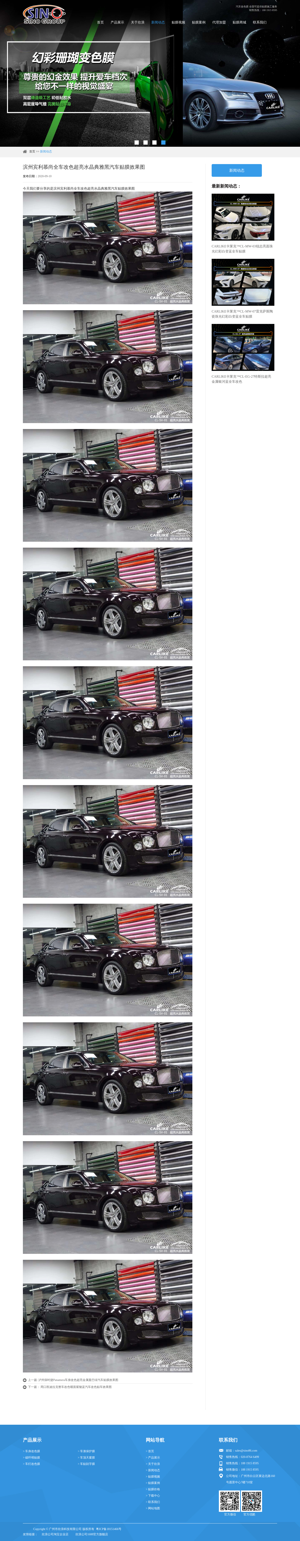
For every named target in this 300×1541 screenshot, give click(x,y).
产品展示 (117, 22)
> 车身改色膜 (31, 1451)
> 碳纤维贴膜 (31, 1457)
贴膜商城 (239, 22)
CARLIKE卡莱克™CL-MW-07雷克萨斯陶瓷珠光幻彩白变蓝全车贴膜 (242, 314)
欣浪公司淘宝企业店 (55, 1534)
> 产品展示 (153, 1457)
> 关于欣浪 (153, 1464)
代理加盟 (219, 22)
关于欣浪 (137, 22)
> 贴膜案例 (153, 1483)
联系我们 (260, 22)
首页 (100, 22)
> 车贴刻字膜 (86, 1464)
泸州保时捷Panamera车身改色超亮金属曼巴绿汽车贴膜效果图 (78, 1380)
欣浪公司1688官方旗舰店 (91, 1534)
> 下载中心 (153, 1495)
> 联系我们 (153, 1502)
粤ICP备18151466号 (108, 1529)
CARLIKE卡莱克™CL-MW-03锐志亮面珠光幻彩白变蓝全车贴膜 (242, 248)
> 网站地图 (153, 1508)
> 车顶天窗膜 (86, 1457)
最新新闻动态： (226, 186)
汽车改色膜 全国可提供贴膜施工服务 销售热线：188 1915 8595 (256, 8)
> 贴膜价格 (153, 1489)
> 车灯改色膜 (31, 1464)
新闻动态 (158, 22)
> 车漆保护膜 (86, 1451)
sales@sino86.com (246, 1450)
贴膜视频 (178, 22)
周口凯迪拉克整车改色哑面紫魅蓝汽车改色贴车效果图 (76, 1387)
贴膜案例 (199, 22)
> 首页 (150, 1451)
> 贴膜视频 (153, 1476)
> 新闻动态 (153, 1470)
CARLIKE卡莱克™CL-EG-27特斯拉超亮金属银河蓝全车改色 (241, 379)
